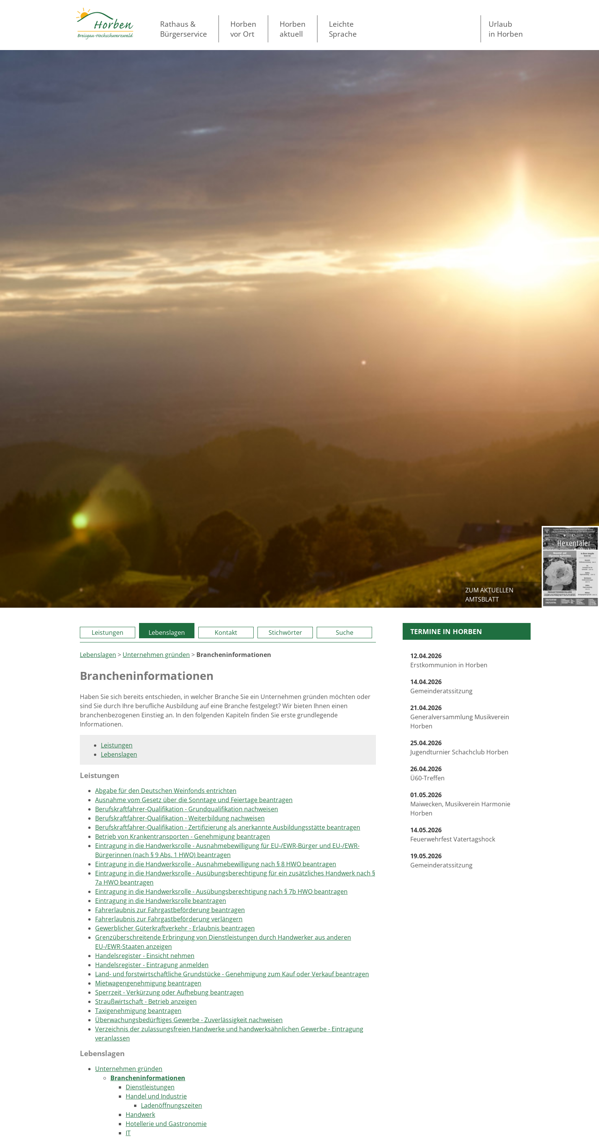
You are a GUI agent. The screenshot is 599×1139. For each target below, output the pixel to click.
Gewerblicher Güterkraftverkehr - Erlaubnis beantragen (175, 928)
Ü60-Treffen (427, 773)
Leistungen (107, 632)
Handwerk (140, 1114)
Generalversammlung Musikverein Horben (459, 717)
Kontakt (226, 632)
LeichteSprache (343, 29)
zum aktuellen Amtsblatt (489, 594)
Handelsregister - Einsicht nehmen (144, 955)
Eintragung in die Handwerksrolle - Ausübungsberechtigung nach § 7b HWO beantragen (221, 891)
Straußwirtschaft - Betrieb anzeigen (146, 1001)
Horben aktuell (293, 29)
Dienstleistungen (150, 1087)
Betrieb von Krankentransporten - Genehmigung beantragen (182, 836)
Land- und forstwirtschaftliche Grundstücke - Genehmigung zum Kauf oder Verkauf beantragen (232, 974)
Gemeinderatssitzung (441, 686)
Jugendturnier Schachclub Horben (459, 747)
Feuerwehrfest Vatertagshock (452, 834)
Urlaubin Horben (506, 29)
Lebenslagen (167, 632)
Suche (344, 632)
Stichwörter (285, 632)
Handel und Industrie (156, 1096)
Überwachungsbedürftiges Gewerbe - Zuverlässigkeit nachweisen (189, 1020)
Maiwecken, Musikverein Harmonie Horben (460, 804)
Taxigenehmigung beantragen (138, 1010)
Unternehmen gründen (156, 654)
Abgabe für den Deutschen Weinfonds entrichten (165, 790)
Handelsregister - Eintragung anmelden (152, 965)
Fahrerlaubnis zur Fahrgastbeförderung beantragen (170, 910)
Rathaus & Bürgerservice (183, 29)
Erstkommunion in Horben (448, 660)
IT (128, 1133)
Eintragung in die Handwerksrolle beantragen (160, 900)
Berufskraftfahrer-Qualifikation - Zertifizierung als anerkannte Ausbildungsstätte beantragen (227, 827)
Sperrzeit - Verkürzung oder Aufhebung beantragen (169, 992)
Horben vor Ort (243, 29)
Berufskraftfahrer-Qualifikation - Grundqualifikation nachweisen (186, 809)
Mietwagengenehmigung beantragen (148, 983)
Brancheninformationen (147, 1078)
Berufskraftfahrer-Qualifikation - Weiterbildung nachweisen (180, 818)
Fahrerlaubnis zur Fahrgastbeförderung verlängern (169, 919)
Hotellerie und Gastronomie (166, 1124)
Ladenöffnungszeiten (171, 1105)
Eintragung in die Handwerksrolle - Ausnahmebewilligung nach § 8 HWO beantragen (215, 864)
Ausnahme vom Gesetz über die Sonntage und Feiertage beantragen (194, 800)
